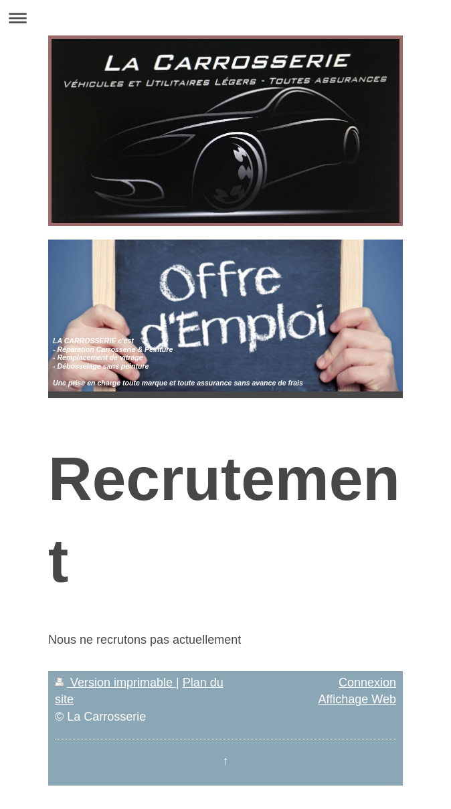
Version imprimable (115, 682)
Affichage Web (357, 699)
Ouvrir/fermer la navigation (225, 17)
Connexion (367, 682)
